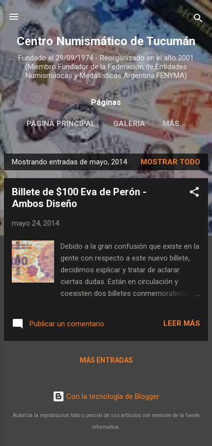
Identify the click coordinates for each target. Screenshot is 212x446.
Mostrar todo (170, 161)
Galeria (129, 123)
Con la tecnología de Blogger (106, 396)
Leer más (181, 323)
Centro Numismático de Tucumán (106, 41)
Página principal (61, 123)
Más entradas (106, 360)
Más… (174, 123)
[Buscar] (198, 20)
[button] (194, 193)
